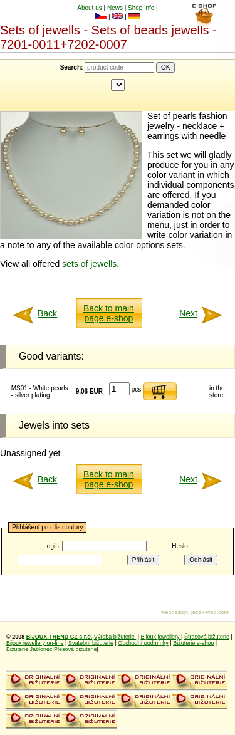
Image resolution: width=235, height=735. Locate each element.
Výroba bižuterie (115, 636)
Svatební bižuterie (90, 643)
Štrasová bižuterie (206, 636)
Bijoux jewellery (161, 636)
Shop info (141, 7)
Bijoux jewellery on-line (35, 643)
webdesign (174, 612)
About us (89, 7)
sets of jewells (89, 264)
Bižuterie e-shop (193, 643)
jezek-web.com (210, 612)
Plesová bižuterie (75, 649)
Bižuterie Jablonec (29, 649)
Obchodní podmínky (143, 643)
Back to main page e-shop (108, 313)
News (115, 7)
